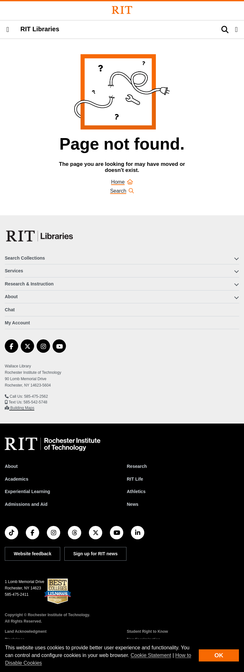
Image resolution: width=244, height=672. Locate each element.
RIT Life (135, 479)
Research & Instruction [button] (29, 283)
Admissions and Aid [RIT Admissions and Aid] (26, 504)
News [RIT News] (133, 504)
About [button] (11, 296)
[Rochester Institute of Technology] (122, 10)
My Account (17, 322)
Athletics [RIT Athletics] (136, 491)
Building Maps (21, 408)
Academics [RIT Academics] (16, 479)
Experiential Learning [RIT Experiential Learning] (27, 491)
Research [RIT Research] (137, 466)
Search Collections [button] (25, 258)
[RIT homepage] (52, 444)
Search (122, 191)
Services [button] (14, 270)
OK (218, 655)
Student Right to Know (147, 631)
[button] (7, 30)
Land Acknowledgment (26, 631)
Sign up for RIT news (95, 553)
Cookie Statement (151, 655)
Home (122, 182)
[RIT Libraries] (40, 236)
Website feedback (32, 553)
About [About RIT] (11, 466)
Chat (10, 309)
